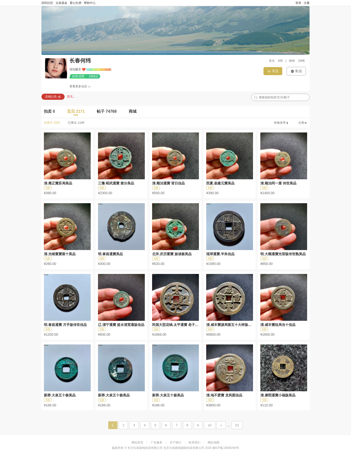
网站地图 (213, 442)
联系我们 (194, 442)
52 (237, 425)
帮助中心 (90, 3)
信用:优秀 (78, 76)
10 (210, 425)
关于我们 (175, 442)
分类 (302, 122)
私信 (296, 71)
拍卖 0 (49, 111)
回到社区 (47, 3)
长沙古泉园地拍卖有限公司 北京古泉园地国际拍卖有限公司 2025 (169, 448)
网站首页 (137, 442)
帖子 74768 (107, 111)
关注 (273, 71)
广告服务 (156, 442)
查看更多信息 (78, 86)
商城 (132, 111)
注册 (307, 3)
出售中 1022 (52, 122)
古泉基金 (61, 3)
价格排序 (281, 122)
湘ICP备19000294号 (225, 448)
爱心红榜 (75, 3)
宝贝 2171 (76, 111)
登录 (298, 3)
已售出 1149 (76, 122)
